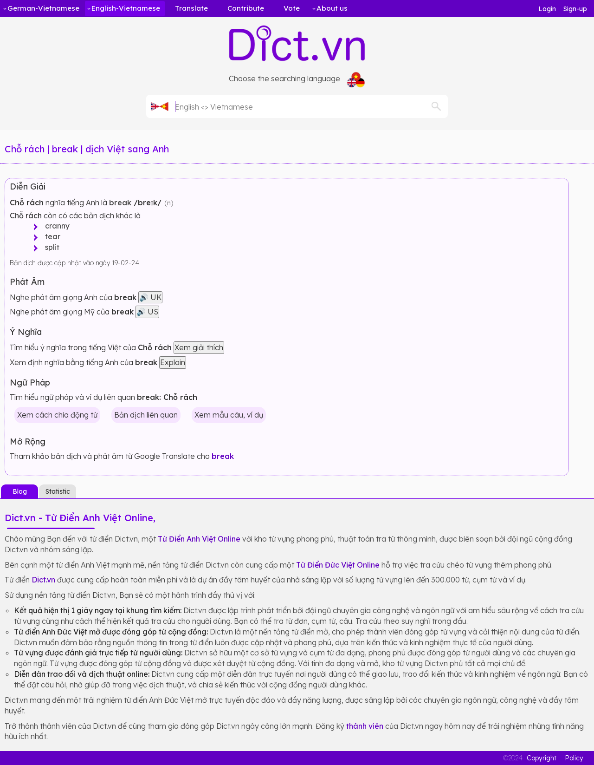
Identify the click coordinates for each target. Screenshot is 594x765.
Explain (172, 362)
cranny (54, 225)
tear (49, 236)
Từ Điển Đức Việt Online (338, 564)
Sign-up (575, 9)
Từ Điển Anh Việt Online (199, 538)
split (49, 247)
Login (547, 9)
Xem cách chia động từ (57, 414)
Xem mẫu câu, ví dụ (228, 414)
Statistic (57, 491)
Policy (574, 758)
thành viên (364, 726)
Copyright (541, 758)
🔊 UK (150, 297)
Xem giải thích (198, 347)
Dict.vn (43, 579)
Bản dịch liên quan (146, 414)
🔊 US (147, 311)
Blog (20, 491)
